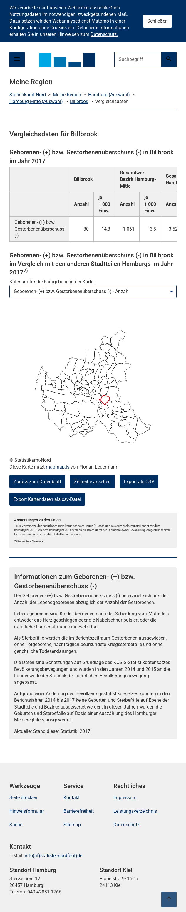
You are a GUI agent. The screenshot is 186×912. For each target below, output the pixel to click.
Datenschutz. (104, 34)
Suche (15, 824)
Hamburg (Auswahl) (109, 94)
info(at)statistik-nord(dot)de (53, 855)
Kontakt (71, 797)
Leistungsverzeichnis (135, 811)
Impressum (125, 797)
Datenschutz (126, 824)
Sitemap (72, 824)
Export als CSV (139, 481)
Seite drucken (23, 797)
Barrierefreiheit (78, 811)
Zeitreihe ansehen (92, 481)
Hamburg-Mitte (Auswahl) (36, 101)
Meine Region (67, 94)
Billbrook (79, 101)
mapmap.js (57, 467)
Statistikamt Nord (27, 94)
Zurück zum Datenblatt (37, 481)
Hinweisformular (26, 811)
